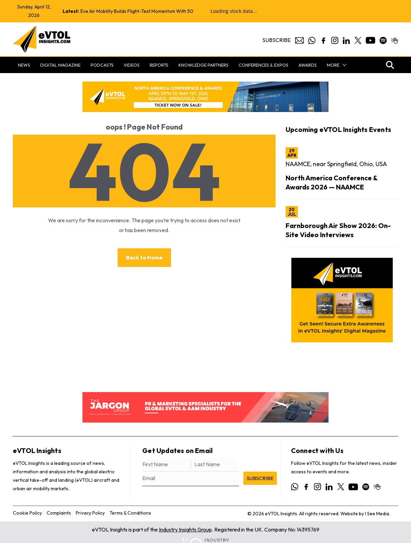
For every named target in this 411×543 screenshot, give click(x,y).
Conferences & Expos (263, 65)
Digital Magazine (60, 65)
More (333, 65)
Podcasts (102, 65)
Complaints (59, 513)
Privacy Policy (90, 513)
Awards (307, 65)
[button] (343, 65)
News (24, 65)
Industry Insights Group (185, 529)
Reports (159, 65)
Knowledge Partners (203, 65)
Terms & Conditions (130, 513)
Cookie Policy (27, 513)
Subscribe (276, 40)
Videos (132, 65)
